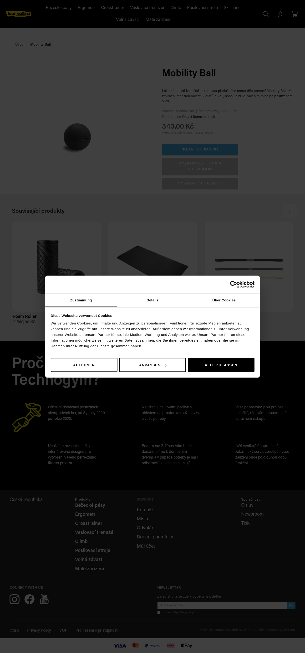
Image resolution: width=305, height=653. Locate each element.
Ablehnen (84, 365)
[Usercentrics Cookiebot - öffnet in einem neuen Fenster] (233, 284)
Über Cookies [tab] (224, 300)
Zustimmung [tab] (81, 300)
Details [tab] (152, 300)
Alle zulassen (221, 365)
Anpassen (152, 365)
